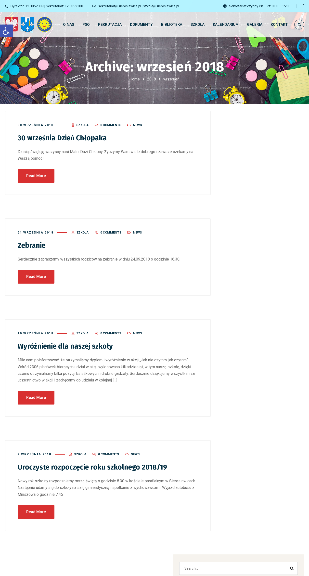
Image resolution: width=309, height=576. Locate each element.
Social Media (241, 505)
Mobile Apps (262, 358)
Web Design (240, 516)
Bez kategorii (241, 404)
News (137, 123)
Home (134, 79)
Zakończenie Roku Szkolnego (255, 198)
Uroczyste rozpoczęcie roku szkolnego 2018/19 (96, 464)
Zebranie (33, 242)
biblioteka (238, 415)
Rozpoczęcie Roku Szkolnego (255, 186)
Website (286, 358)
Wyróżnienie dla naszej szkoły (68, 343)
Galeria (236, 437)
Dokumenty (240, 426)
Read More (36, 173)
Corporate (258, 348)
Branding (236, 348)
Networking (240, 483)
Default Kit (281, 269)
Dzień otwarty (242, 209)
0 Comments (110, 123)
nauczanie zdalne (245, 471)
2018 (151, 79)
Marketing (237, 358)
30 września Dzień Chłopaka (65, 135)
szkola (82, 123)
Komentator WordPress (250, 269)
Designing (281, 348)
